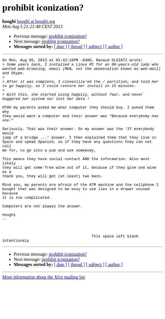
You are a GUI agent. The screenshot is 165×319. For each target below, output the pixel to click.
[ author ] (114, 46)
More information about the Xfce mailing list (43, 314)
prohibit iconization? (68, 36)
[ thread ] (76, 46)
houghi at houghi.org (36, 21)
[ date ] (60, 46)
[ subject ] (95, 46)
